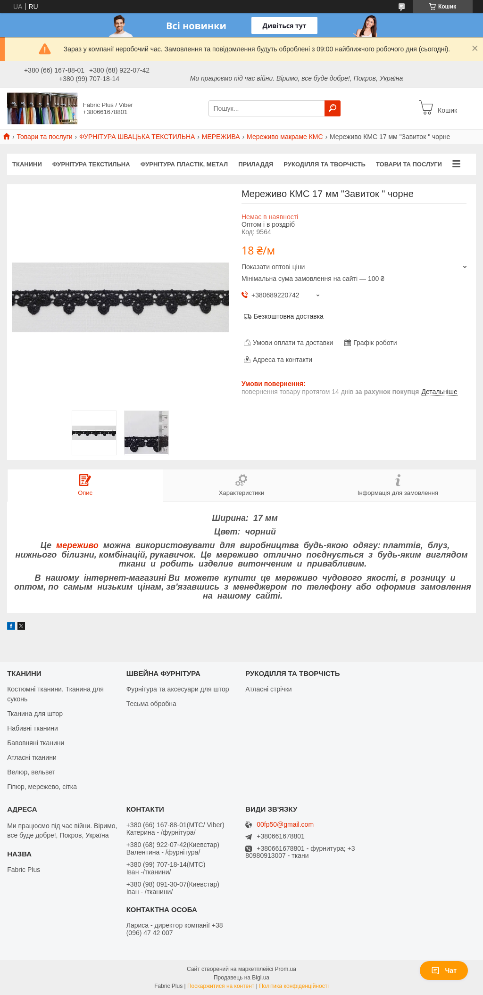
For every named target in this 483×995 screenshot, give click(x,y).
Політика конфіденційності (294, 986)
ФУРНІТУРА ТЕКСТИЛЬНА (91, 164)
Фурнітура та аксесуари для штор (177, 689)
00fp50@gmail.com (285, 824)
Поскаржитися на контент (220, 986)
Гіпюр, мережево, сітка (42, 786)
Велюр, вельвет (31, 772)
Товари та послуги (44, 136)
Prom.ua (285, 969)
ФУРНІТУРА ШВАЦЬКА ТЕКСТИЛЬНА (137, 136)
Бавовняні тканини (35, 743)
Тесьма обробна (151, 703)
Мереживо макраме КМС (285, 136)
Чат (444, 970)
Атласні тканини (32, 757)
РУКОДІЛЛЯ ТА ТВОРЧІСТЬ (324, 164)
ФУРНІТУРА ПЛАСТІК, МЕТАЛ (184, 164)
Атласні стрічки (268, 689)
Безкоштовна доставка (289, 316)
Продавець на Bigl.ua (241, 977)
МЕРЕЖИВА (221, 136)
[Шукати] (333, 108)
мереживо (77, 545)
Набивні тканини (32, 728)
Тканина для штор (35, 713)
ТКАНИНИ (27, 164)
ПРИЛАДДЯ (255, 164)
